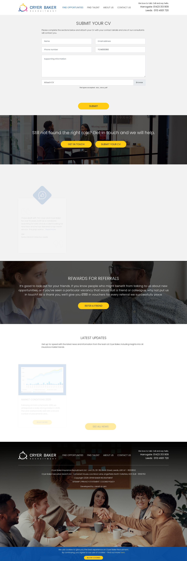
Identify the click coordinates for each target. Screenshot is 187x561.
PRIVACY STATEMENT (90, 481)
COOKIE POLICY (108, 481)
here (122, 552)
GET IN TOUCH (76, 144)
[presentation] (60, 95)
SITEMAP (76, 481)
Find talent (93, 7)
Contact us (124, 7)
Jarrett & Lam (100, 486)
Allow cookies (93, 557)
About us (108, 7)
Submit (93, 106)
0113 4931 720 (161, 10)
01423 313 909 (161, 6)
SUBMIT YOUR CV (111, 144)
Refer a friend (93, 305)
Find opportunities (72, 7)
